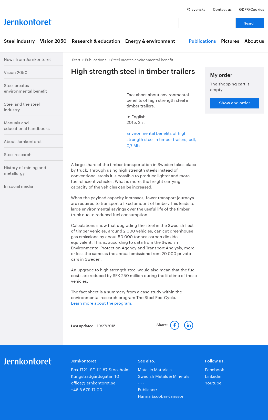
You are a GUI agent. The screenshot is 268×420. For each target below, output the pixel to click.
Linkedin (213, 375)
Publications (202, 41)
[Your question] (207, 23)
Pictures (230, 41)
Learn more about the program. (101, 302)
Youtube (213, 382)
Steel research (18, 154)
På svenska (196, 9)
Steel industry (19, 41)
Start (76, 59)
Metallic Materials (155, 369)
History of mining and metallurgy (25, 170)
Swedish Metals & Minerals (163, 375)
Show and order (234, 103)
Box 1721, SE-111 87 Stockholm (100, 369)
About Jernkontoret (23, 141)
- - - (141, 382)
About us (254, 41)
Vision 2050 (53, 41)
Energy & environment (150, 41)
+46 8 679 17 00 (86, 389)
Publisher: (147, 389)
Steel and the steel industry (22, 106)
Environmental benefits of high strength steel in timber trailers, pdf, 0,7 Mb (161, 138)
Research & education (96, 41)
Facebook (214, 369)
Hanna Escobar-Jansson (161, 395)
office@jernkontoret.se (93, 382)
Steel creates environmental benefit (25, 88)
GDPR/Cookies (251, 9)
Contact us (222, 9)
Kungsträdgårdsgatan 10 (95, 375)
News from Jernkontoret (27, 59)
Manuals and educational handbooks (27, 125)
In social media (18, 185)
